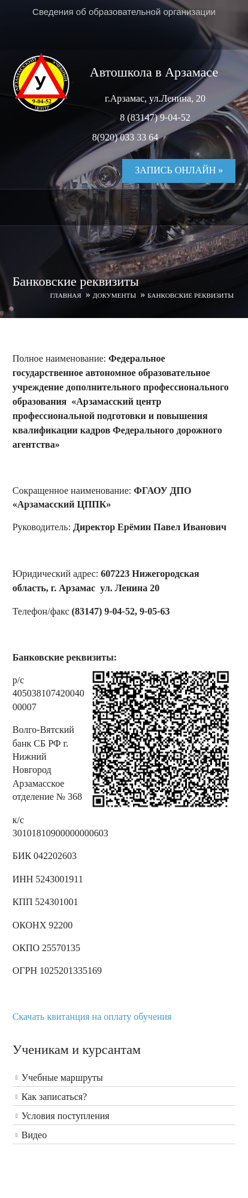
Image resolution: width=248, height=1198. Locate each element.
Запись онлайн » (179, 170)
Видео (34, 1135)
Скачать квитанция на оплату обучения (92, 1016)
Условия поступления (66, 1116)
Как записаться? (54, 1097)
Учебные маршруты (62, 1077)
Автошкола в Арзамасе (154, 72)
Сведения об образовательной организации (124, 12)
